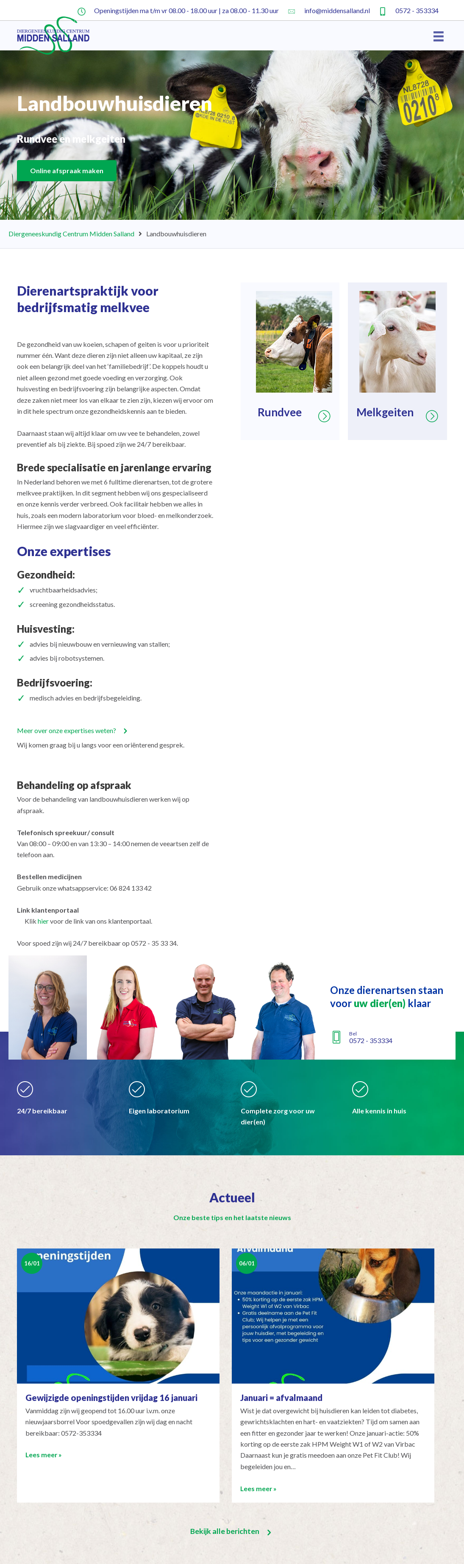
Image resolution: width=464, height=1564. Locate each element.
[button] (73, 730)
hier (43, 921)
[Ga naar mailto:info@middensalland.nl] (328, 10)
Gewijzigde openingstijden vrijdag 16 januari (111, 1397)
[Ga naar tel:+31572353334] (408, 10)
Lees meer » (44, 1455)
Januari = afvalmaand (281, 1397)
